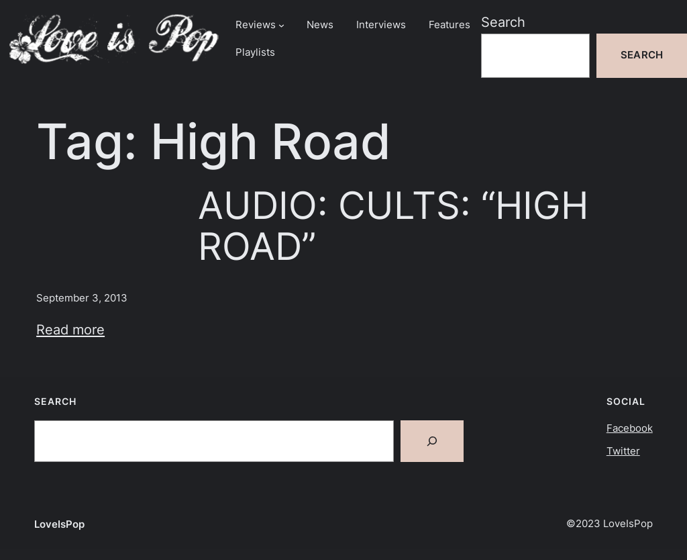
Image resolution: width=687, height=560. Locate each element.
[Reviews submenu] (281, 25)
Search (503, 21)
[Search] (432, 441)
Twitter (623, 451)
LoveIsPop (59, 524)
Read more (70, 329)
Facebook (629, 428)
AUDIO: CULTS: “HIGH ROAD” (393, 226)
